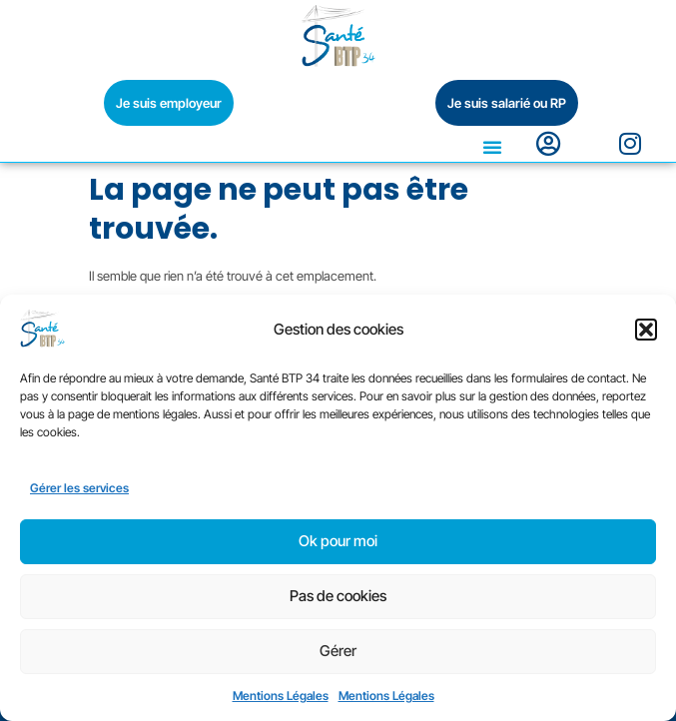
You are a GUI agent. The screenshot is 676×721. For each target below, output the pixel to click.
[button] (646, 330)
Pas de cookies (338, 595)
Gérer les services (79, 487)
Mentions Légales (281, 695)
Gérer (338, 650)
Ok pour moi (338, 540)
